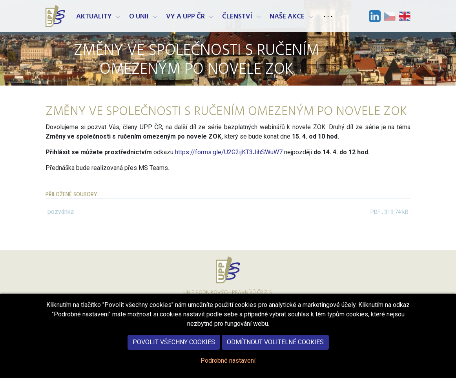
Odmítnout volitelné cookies (275, 348)
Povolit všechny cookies (174, 348)
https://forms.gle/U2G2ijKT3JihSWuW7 (229, 152)
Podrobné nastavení (228, 366)
